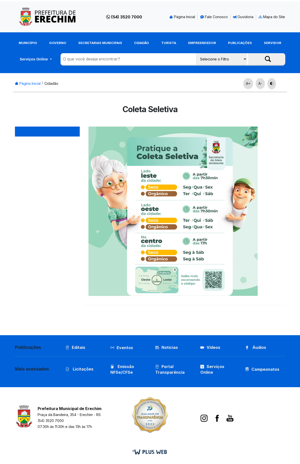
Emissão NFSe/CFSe (122, 369)
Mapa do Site (272, 17)
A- (260, 83)
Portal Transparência (170, 369)
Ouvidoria (243, 17)
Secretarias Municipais (100, 43)
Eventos (125, 347)
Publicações (240, 43)
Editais (75, 347)
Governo (57, 43)
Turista (168, 43)
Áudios (255, 347)
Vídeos (210, 347)
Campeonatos (265, 369)
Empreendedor (202, 43)
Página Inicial (182, 17)
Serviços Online (34, 59)
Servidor (272, 43)
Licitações (79, 369)
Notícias (166, 347)
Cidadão (141, 43)
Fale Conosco (214, 17)
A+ (248, 83)
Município (28, 43)
